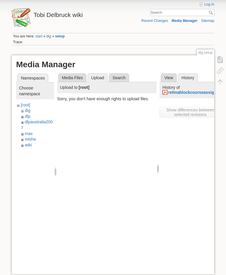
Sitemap (207, 21)
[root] (25, 105)
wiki (28, 145)
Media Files (72, 77)
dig (48, 36)
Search (211, 13)
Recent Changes (154, 21)
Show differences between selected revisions (190, 112)
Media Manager (185, 21)
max (28, 133)
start (38, 36)
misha (30, 139)
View (168, 77)
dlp (27, 116)
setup (60, 36)
